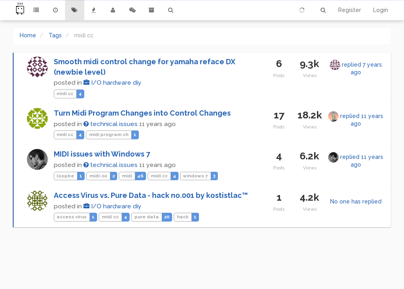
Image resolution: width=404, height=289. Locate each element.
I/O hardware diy (112, 82)
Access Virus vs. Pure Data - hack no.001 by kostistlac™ (151, 195)
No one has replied (356, 201)
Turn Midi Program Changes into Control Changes (142, 113)
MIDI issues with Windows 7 (102, 154)
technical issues (110, 124)
